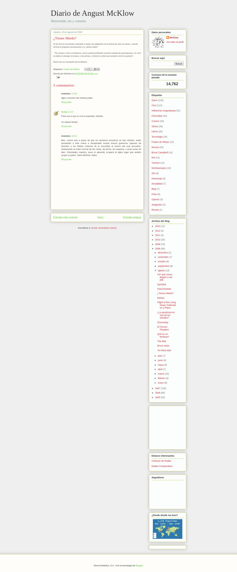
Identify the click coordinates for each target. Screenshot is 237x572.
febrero (162, 378)
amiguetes (157, 204)
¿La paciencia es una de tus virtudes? (166, 315)
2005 (158, 397)
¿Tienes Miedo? (64, 38)
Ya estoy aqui (164, 350)
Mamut (160, 298)
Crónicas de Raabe (161, 461)
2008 (158, 248)
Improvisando (164, 289)
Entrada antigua (132, 217)
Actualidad (157, 183)
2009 (158, 244)
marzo (161, 373)
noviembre (163, 257)
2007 (158, 388)
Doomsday (162, 322)
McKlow (174, 37)
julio (160, 356)
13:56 (74, 93)
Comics (155, 121)
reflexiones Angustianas (164, 110)
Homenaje (157, 178)
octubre (162, 261)
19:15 (74, 136)
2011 (158, 235)
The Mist (161, 341)
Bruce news (163, 345)
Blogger (139, 565)
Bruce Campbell (160, 152)
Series (155, 126)
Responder (66, 102)
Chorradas (157, 116)
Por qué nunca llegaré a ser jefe (164, 277)
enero (161, 382)
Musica (155, 147)
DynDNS (161, 284)
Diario (155, 100)
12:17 (71, 112)
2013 (158, 226)
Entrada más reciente (65, 217)
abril (160, 369)
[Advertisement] (161, 426)
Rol (153, 157)
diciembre (163, 252)
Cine (154, 105)
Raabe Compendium (162, 466)
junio (160, 360)
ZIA (153, 173)
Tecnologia (157, 136)
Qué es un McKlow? (163, 335)
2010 (158, 239)
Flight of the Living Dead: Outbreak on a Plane (166, 305)
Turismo (156, 163)
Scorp (64, 112)
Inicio (100, 217)
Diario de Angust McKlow (92, 13)
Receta (155, 209)
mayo (161, 365)
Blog (154, 189)
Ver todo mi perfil (175, 42)
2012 (158, 230)
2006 (158, 392)
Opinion (155, 199)
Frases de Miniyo (71, 69)
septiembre (164, 266)
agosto (161, 270)
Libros (155, 131)
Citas (154, 194)
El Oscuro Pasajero (163, 328)
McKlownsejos (159, 168)
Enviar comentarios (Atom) (104, 228)
